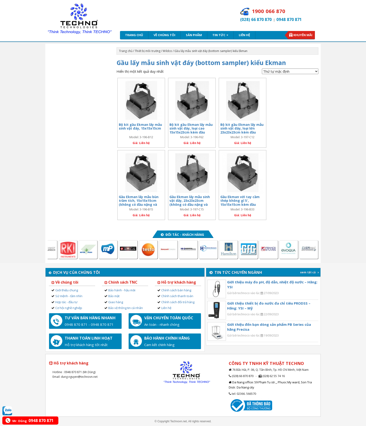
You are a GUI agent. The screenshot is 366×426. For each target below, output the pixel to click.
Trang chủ (134, 35)
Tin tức (220, 35)
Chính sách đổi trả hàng (177, 302)
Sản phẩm (194, 35)
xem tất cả (309, 272)
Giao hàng (115, 302)
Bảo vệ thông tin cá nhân (125, 308)
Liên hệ (244, 35)
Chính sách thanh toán (177, 296)
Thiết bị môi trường (147, 51)
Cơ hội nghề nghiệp (68, 308)
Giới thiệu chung (66, 290)
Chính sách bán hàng (176, 290)
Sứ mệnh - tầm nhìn (68, 296)
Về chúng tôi (164, 35)
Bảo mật (114, 296)
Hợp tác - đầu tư (66, 302)
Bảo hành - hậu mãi (121, 290)
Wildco (167, 51)
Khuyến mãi (302, 35)
